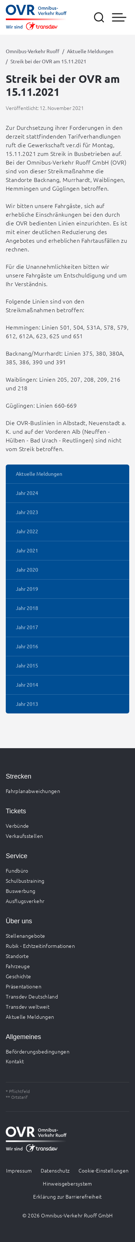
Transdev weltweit (27, 1006)
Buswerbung (21, 890)
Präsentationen (23, 986)
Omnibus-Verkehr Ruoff (32, 51)
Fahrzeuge (18, 966)
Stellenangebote (25, 935)
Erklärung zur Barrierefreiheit (67, 1196)
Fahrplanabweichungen (33, 790)
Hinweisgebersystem (67, 1183)
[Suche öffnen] (99, 17)
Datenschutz (55, 1170)
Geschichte (18, 976)
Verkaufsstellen (24, 835)
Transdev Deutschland (32, 996)
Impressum (19, 1170)
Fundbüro (17, 870)
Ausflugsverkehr (25, 900)
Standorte (17, 955)
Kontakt (15, 1061)
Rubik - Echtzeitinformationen (40, 945)
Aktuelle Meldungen (90, 51)
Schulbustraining (25, 880)
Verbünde (17, 825)
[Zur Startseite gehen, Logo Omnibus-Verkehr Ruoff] (36, 17)
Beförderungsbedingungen (37, 1051)
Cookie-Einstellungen (103, 1170)
